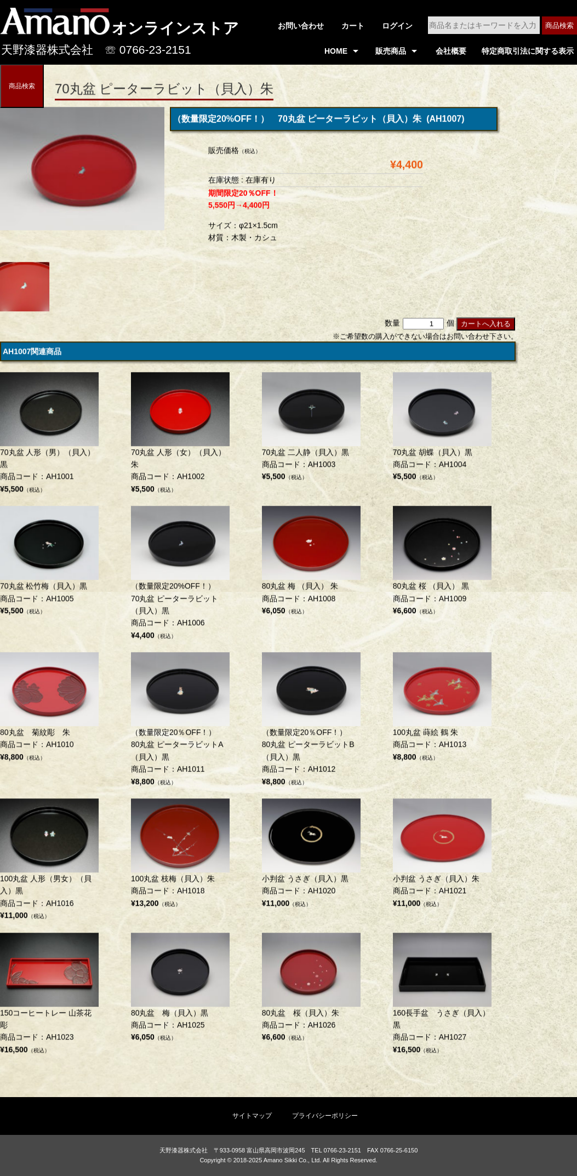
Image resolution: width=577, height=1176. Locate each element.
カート (352, 25)
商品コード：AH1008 (311, 563)
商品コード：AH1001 (49, 436)
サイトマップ (252, 1116)
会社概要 (451, 51)
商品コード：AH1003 (311, 429)
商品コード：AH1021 (442, 856)
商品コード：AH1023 (49, 996)
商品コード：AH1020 (311, 856)
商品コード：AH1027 (442, 996)
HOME (335, 51)
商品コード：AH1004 (442, 429)
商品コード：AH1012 (311, 722)
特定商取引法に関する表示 (528, 51)
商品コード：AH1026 (311, 990)
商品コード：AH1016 (49, 862)
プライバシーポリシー (325, 1116)
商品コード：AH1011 (180, 722)
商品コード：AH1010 (49, 709)
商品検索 (559, 25)
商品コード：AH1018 (180, 856)
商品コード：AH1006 (180, 575)
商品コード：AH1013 (442, 709)
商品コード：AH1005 (49, 563)
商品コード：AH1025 (180, 990)
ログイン (397, 25)
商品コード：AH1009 (442, 563)
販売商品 (390, 51)
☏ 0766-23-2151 (148, 49)
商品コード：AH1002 (180, 436)
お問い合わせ (301, 25)
